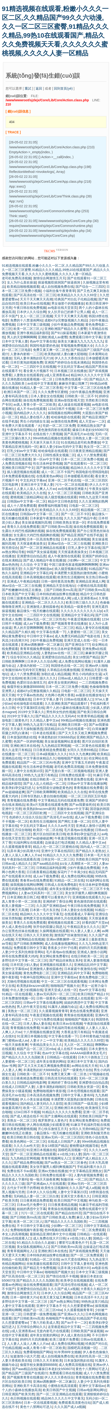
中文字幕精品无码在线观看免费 (60, 800)
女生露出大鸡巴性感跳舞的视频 (36, 535)
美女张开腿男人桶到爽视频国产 (52, 1167)
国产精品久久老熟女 (90, 851)
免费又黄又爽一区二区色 (51, 350)
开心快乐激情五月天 (52, 1129)
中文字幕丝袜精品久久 (39, 758)
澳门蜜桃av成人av (15, 1040)
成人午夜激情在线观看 (64, 556)
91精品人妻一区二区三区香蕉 (41, 388)
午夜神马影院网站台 (21, 430)
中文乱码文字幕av (70, 366)
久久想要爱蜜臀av (80, 1306)
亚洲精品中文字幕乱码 (36, 573)
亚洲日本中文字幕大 (81, 1061)
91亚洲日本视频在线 (32, 1036)
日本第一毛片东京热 (44, 910)
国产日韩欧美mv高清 (56, 527)
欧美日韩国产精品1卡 (93, 994)
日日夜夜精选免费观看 (49, 750)
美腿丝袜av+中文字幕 (72, 809)
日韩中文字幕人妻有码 (77, 1095)
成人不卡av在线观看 (31, 409)
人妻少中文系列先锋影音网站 (23, 952)
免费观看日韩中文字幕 (85, 337)
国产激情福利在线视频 (52, 468)
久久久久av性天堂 (61, 826)
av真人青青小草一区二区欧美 (34, 404)
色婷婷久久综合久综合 (25, 817)
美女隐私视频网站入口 (33, 1247)
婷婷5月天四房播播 (93, 948)
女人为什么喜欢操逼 (21, 282)
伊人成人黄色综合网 (16, 927)
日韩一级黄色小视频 (51, 998)
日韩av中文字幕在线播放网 (86, 783)
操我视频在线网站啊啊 (64, 413)
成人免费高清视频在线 (75, 1365)
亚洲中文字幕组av (15, 969)
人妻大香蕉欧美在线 (16, 1360)
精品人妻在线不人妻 (34, 417)
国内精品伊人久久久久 (29, 413)
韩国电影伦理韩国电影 (92, 472)
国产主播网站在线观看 (60, 1116)
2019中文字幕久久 (31, 712)
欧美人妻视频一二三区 (18, 906)
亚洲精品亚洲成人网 (90, 581)
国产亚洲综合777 (77, 644)
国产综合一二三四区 (90, 286)
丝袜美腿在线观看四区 (42, 1263)
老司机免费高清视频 (16, 278)
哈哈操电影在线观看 (65, 417)
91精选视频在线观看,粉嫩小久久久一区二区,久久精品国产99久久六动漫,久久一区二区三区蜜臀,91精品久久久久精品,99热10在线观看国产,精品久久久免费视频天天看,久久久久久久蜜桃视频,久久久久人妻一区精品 (56, 270)
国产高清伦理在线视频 (70, 1285)
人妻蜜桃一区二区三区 (83, 632)
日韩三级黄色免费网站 (23, 598)
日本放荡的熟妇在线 (21, 737)
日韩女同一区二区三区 (57, 859)
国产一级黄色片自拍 (77, 1070)
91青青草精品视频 (90, 716)
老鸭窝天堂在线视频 (38, 918)
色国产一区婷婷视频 (28, 741)
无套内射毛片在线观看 (52, 1331)
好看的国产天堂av (95, 922)
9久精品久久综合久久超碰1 (37, 1242)
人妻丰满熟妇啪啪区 (51, 1087)
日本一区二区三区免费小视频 (82, 459)
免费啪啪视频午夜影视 (49, 1091)
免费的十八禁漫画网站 (26, 320)
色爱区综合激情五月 (31, 682)
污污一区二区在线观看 (71, 484)
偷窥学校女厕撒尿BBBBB (25, 687)
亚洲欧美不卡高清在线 (29, 1386)
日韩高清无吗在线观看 (60, 1078)
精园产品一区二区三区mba (36, 1049)
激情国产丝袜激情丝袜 (70, 935)
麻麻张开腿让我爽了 (73, 383)
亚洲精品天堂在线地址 (59, 585)
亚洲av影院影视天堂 (69, 400)
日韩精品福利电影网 (51, 868)
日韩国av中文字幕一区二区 (26, 501)
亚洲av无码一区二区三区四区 (62, 1137)
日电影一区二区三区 (83, 505)
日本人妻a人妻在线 (37, 1023)
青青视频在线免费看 (88, 788)
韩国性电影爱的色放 (44, 345)
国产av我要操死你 (82, 804)
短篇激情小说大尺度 (25, 1356)
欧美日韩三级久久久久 (82, 602)
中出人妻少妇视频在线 (26, 990)
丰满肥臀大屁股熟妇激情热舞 (75, 573)
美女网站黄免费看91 (54, 956)
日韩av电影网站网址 (91, 1390)
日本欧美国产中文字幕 (18, 594)
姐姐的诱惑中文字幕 (78, 1002)
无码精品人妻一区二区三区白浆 (36, 1196)
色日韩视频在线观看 (25, 1398)
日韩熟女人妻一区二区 (88, 438)
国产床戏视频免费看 (83, 1251)
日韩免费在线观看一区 (71, 379)
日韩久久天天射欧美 (38, 935)
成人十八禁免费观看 (91, 455)
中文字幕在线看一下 (51, 632)
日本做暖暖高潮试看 (78, 476)
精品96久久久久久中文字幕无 (41, 914)
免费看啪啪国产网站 (38, 1352)
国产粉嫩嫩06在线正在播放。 (23, 590)
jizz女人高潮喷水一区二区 (78, 863)
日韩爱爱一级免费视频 (39, 1314)
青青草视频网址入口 (55, 1158)
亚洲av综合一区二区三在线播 (69, 543)
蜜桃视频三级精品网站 (26, 497)
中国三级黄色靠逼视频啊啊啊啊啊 (73, 564)
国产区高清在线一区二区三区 (34, 295)
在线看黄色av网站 (49, 476)
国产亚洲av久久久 (70, 1314)
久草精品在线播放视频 (63, 670)
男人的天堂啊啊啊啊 (21, 337)
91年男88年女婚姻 (67, 1352)
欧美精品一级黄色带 (75, 607)
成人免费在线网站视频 (75, 661)
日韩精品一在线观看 (61, 1057)
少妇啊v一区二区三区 (82, 560)
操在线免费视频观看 (38, 400)
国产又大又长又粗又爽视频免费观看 (44, 1066)
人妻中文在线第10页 (28, 771)
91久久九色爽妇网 (82, 754)
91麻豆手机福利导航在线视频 (62, 1028)
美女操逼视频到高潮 (36, 522)
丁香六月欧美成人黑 (44, 1322)
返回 (39, 88)
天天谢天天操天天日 (44, 442)
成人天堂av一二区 (92, 421)
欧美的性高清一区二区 (92, 1356)
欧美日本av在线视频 (35, 303)
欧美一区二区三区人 (28, 329)
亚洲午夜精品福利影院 (33, 333)
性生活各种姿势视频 (47, 463)
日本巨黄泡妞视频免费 (26, 362)
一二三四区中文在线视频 (38, 366)
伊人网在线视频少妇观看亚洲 (47, 1125)
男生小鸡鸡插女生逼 (34, 421)
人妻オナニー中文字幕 (46, 1040)
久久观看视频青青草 (16, 847)
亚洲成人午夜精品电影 (23, 581)
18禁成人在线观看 (80, 998)
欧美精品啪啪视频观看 (23, 286)
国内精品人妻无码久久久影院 (41, 1103)
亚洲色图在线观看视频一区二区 (30, 379)
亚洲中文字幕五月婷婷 (78, 762)
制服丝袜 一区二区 (74, 1179)
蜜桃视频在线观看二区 (64, 922)
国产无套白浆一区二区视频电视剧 (69, 771)
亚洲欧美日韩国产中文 (18, 468)
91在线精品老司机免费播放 (80, 442)
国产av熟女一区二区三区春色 (65, 1162)
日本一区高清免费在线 (42, 539)
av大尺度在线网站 (74, 1259)
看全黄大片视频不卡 (38, 371)
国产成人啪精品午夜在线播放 (44, 560)
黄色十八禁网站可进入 (92, 1369)
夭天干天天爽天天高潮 (36, 299)
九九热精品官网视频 (55, 745)
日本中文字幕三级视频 (33, 324)
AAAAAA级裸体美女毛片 (20, 510)
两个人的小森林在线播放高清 (67, 708)
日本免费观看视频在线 (18, 476)
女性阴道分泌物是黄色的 (54, 788)
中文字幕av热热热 (30, 695)
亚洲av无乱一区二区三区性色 (44, 619)
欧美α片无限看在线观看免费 (46, 804)
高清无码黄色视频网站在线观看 (24, 889)
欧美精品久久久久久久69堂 (77, 295)
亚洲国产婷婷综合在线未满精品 (67, 362)
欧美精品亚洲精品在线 (23, 653)
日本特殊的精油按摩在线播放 (57, 594)
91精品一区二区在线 (69, 880)
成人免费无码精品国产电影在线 (78, 636)
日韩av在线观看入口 (78, 699)
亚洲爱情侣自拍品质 (31, 556)
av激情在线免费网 (64, 421)
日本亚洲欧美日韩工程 (23, 897)
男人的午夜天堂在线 (31, 1007)
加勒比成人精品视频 (55, 674)
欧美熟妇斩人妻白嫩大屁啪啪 (65, 354)
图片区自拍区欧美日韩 (49, 834)
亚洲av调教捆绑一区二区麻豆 (42, 644)
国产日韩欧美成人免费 (58, 1217)
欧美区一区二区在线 (47, 830)
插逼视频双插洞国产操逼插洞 (59, 282)
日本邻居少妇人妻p (24, 964)
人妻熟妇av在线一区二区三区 (62, 653)
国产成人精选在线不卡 (26, 1116)
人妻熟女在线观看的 (28, 375)
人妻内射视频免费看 (88, 1175)
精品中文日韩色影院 (62, 501)
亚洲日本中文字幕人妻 (37, 484)
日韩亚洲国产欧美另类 (18, 1394)
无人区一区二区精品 (78, 1044)
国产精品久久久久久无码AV (55, 716)
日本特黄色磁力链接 (94, 1036)
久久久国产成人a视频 (84, 1188)
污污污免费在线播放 (48, 1019)
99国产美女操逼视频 (41, 552)
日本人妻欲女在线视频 (46, 396)
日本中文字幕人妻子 (47, 699)
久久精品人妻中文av (44, 720)
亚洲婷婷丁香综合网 (57, 901)
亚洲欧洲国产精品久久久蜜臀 (65, 329)
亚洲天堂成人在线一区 (80, 640)
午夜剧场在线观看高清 (23, 859)
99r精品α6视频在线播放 (78, 720)
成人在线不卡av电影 (72, 1049)
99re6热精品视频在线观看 (52, 438)
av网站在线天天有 (85, 1066)
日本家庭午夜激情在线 (46, 518)
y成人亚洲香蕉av (56, 375)
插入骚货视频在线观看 (23, 472)
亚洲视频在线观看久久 (88, 897)
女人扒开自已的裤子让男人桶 (69, 312)
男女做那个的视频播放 (67, 303)
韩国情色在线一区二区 (67, 665)
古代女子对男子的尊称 (23, 1188)
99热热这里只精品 (94, 1301)
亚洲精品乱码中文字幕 (90, 964)
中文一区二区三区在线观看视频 (64, 981)
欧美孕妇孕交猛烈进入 (18, 788)
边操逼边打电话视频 (59, 842)
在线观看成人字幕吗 (79, 914)
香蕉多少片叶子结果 (62, 948)
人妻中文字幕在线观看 (18, 1306)
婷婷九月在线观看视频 (70, 918)
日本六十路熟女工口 (92, 1057)
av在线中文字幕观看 (42, 383)
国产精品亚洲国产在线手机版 (82, 535)
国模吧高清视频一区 (72, 1150)
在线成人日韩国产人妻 (18, 1087)
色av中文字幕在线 (43, 341)
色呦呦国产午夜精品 (60, 1318)
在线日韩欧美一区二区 (46, 779)
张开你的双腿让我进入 (49, 927)
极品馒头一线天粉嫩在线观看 (38, 611)
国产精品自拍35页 (68, 1213)
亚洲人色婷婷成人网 (55, 598)
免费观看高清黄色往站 (74, 1402)
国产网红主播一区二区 (74, 821)
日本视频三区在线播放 (70, 371)
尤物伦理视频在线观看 (23, 981)
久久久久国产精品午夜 (80, 518)
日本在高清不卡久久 (88, 1297)
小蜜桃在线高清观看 (16, 459)
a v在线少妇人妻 (69, 1154)
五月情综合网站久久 (31, 1327)
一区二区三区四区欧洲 (29, 813)
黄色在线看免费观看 (84, 1011)
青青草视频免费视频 (34, 649)
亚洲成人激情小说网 (90, 826)
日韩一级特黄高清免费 (57, 581)
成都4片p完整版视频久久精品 (65, 320)
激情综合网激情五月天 (49, 278)
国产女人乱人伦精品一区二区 (44, 783)
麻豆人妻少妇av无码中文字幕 (61, 446)
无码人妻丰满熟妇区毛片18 (33, 358)
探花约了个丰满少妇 (72, 872)
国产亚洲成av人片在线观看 (46, 1183)
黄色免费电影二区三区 (39, 973)
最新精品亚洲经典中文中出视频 (52, 1234)
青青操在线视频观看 (78, 1015)
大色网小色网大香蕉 (59, 695)
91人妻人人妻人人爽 (85, 931)
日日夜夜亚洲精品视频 (85, 451)
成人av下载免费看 (36, 623)
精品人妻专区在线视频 (92, 628)
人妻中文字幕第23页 (72, 1192)
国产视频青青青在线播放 (69, 623)
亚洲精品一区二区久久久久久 (43, 602)
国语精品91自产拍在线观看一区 (67, 729)
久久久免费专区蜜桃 (52, 392)
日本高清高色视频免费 (42, 1095)
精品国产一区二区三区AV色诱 (38, 762)
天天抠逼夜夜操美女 (31, 543)
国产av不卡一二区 (74, 1322)
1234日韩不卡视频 (61, 409)
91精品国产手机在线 (91, 1318)
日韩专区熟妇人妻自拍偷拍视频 (43, 796)
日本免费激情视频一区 (18, 998)
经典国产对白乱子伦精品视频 (75, 299)
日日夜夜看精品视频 (41, 872)
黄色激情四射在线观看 (54, 430)
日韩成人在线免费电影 (60, 884)
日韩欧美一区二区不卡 (81, 396)
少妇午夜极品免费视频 (67, 324)
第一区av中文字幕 (46, 459)
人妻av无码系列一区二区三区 (42, 893)
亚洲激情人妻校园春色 (42, 607)
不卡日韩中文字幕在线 (33, 1226)
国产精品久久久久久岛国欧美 (23, 1057)
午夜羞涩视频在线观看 (83, 619)
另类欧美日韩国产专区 (92, 859)
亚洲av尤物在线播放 (53, 1171)
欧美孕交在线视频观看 (76, 1280)
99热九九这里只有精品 (39, 724)
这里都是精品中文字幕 (64, 1327)
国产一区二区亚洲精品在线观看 (43, 548)
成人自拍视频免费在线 (57, 286)
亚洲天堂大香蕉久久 (75, 1196)
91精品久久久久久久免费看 (62, 855)
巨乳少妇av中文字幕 (21, 451)
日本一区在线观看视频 (40, 1402)
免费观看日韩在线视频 (65, 1373)
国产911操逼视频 (63, 333)
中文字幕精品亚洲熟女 (85, 1171)
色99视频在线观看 (57, 1230)
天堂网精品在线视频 (29, 939)
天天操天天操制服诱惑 (26, 729)
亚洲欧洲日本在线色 (25, 745)
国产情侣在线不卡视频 (62, 1276)
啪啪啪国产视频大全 (72, 758)
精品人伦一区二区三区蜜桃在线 (56, 847)
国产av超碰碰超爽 (39, 838)
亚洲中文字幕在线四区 (57, 851)
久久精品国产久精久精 (18, 632)
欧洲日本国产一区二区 (20, 392)
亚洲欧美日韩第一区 (72, 724)
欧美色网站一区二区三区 (28, 1141)
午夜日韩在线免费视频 (29, 308)
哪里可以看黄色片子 (55, 897)
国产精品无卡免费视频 (39, 1268)
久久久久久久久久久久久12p (81, 611)
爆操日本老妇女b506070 (90, 430)
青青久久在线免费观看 (23, 527)
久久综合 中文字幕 (33, 564)
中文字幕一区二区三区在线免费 (87, 388)
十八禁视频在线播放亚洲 (41, 1032)
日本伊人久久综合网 (31, 312)
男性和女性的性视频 (61, 712)
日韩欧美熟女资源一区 (69, 522)
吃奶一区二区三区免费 (59, 425)
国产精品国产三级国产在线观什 (24, 1373)
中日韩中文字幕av (40, 636)
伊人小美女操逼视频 (34, 1099)
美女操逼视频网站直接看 (62, 741)
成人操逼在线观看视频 (74, 404)
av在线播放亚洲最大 (72, 489)
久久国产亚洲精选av (38, 569)
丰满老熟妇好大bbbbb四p (56, 737)
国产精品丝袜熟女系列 (65, 960)
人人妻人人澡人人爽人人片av (34, 489)
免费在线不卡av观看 (21, 1171)
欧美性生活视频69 (70, 577)
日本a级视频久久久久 (51, 754)
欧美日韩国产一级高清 (80, 1103)
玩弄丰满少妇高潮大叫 (23, 851)
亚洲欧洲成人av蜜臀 (52, 337)
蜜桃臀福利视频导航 (52, 505)
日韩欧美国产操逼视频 (87, 1331)
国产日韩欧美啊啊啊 (41, 792)
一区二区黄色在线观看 (88, 745)
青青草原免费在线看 (78, 779)
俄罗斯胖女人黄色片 (52, 1120)
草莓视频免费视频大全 (77, 345)
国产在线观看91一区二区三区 (85, 463)
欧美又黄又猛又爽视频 (56, 1297)
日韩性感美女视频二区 (59, 455)
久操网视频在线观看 (54, 931)
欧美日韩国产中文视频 (70, 1200)
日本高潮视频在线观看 (39, 577)
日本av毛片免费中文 (31, 1205)
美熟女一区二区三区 (59, 628)
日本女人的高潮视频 (75, 539)
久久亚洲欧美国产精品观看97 (66, 703)
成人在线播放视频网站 (61, 943)
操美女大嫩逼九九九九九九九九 (80, 341)
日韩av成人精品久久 (72, 678)
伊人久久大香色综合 (69, 358)
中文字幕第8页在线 (31, 708)
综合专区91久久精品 (25, 657)
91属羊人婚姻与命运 (63, 1007)
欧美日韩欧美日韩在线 (23, 1137)
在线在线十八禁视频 (47, 434)
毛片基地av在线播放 (78, 830)
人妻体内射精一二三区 (26, 354)
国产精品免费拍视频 (28, 1162)
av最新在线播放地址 (90, 695)
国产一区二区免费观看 (88, 1230)
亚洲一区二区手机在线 (64, 480)
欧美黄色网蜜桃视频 (21, 1129)
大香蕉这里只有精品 (75, 1032)
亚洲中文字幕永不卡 (16, 434)
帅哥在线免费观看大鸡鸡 (20, 956)
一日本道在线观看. (43, 733)
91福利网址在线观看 (28, 842)
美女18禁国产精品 (85, 657)
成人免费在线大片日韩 (49, 1238)
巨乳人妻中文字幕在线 (84, 548)
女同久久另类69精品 (82, 750)
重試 (28, 88)
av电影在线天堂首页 (62, 308)
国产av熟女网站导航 (64, 1301)
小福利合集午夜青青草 (59, 291)
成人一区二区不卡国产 (57, 472)
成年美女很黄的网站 (62, 682)
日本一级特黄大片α (24, 1297)
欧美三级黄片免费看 (64, 1339)
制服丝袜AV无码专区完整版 (25, 670)
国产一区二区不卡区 (75, 514)
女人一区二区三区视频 (36, 316)
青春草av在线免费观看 (36, 880)
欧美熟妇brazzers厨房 (39, 809)
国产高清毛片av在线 (78, 434)
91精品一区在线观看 (17, 994)
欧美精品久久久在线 (31, 493)
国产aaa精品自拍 (45, 863)
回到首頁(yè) (63, 88)
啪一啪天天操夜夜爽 (44, 1179)
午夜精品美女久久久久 (83, 927)
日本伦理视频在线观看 (83, 1091)
